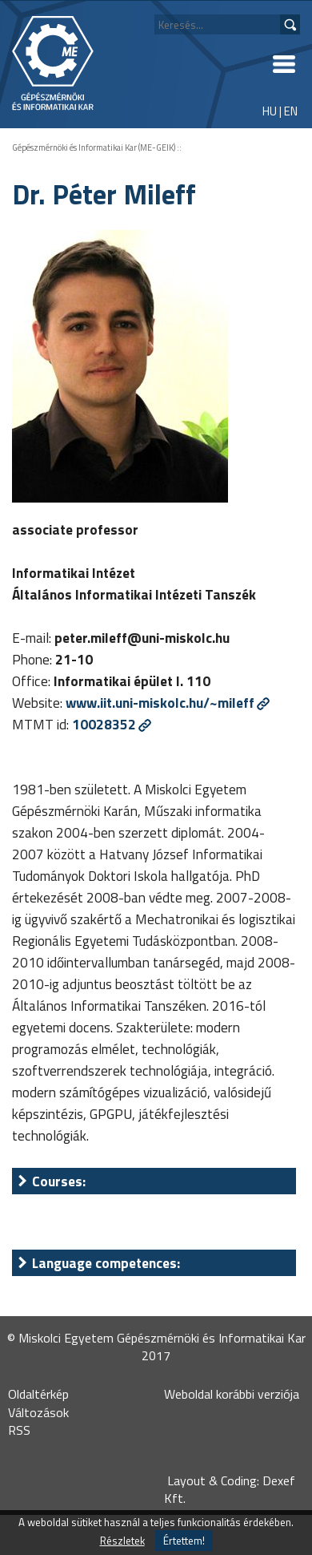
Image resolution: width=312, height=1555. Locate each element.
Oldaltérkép (38, 1394)
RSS (19, 1430)
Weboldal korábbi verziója (231, 1394)
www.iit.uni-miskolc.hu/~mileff (160, 702)
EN (291, 111)
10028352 (104, 724)
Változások (38, 1412)
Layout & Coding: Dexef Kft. (229, 1489)
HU (269, 111)
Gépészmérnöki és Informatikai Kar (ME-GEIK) (93, 147)
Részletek (122, 1541)
